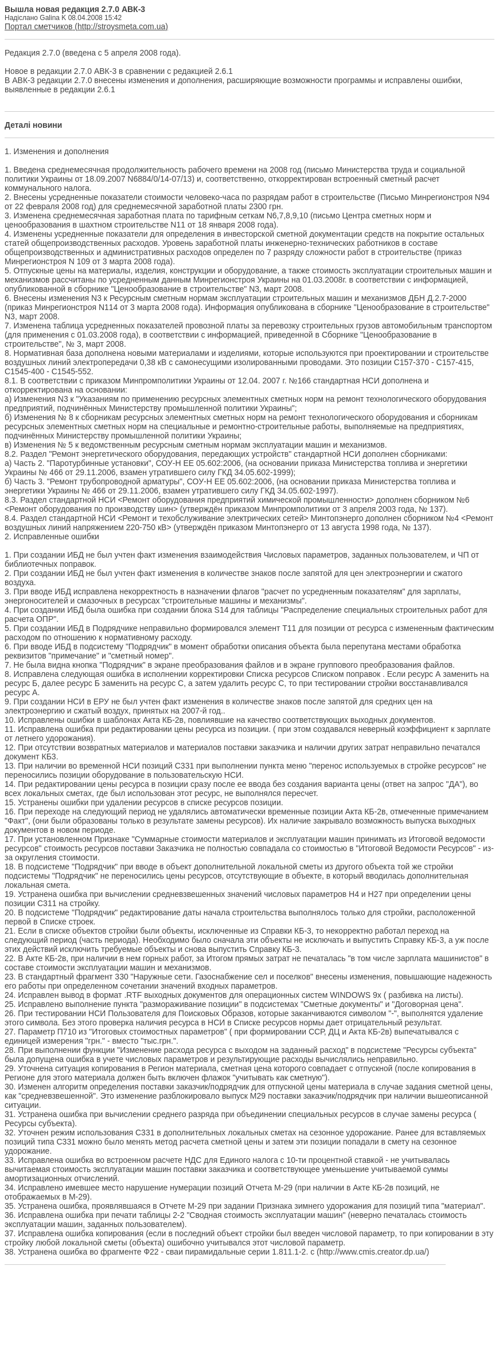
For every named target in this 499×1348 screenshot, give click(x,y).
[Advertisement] (249, 1308)
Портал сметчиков (38, 26)
